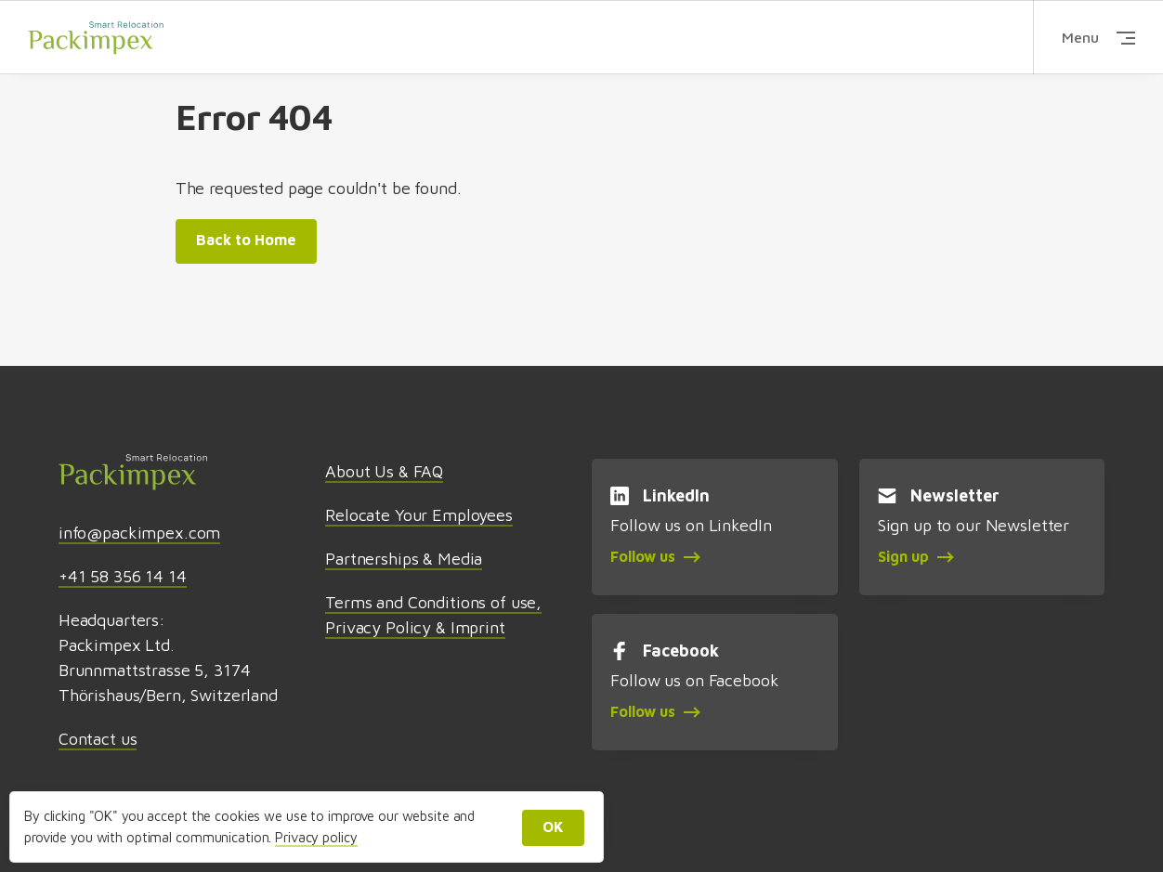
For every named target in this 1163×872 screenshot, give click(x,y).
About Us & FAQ (384, 471)
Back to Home (246, 239)
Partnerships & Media (403, 558)
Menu (1098, 37)
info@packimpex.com (139, 532)
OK (553, 826)
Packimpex (95, 36)
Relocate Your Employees (419, 515)
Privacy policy (316, 837)
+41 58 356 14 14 (123, 576)
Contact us (98, 738)
